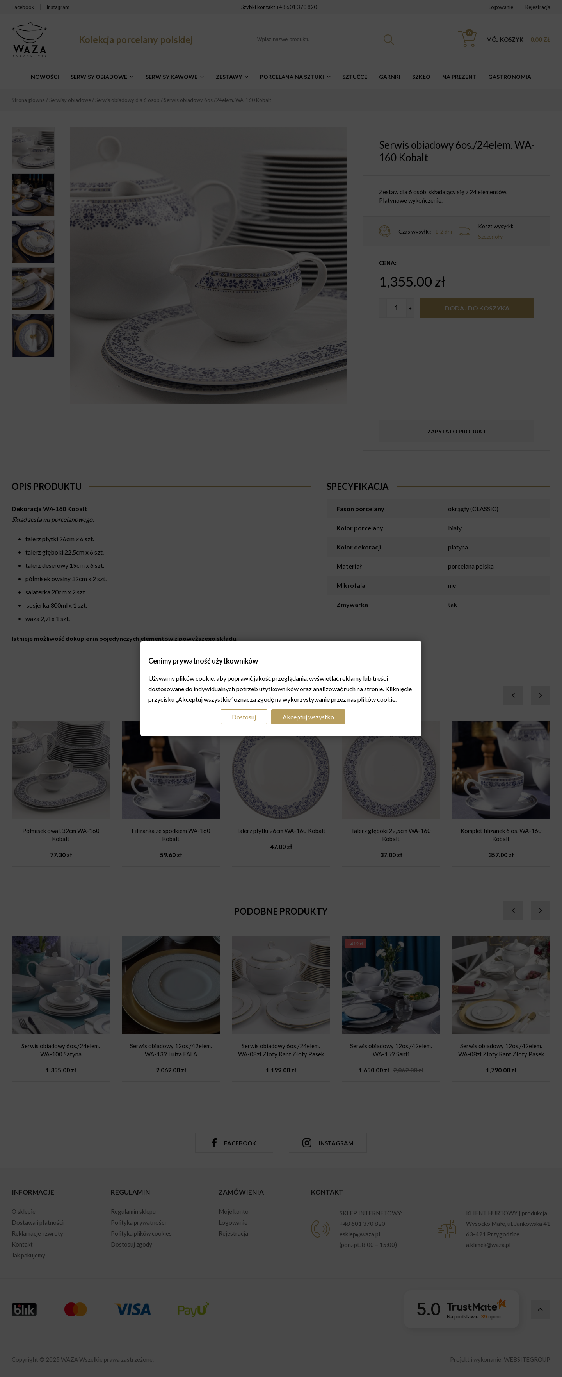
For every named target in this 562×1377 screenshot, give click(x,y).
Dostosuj (244, 717)
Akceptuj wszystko (308, 717)
